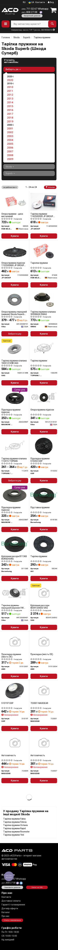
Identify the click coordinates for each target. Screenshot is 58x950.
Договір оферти (10, 908)
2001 (10, 128)
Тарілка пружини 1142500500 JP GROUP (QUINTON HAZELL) (41, 215)
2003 (10, 136)
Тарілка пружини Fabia (14, 819)
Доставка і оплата (11, 901)
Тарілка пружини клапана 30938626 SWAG (43, 313)
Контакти (40, 2)
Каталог (6, 912)
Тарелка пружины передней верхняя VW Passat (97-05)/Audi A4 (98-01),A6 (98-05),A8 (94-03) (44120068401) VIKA (14, 606)
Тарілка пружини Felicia (14, 822)
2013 (10, 98)
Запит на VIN (36, 887)
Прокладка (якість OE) (41, 654)
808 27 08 (30, 12)
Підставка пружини (40, 507)
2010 (10, 87)
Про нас (5, 916)
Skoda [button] (10, 166)
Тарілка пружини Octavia (15, 825)
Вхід (51, 2)
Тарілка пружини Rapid (14, 828)
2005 (10, 143)
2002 (10, 132)
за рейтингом (10, 187)
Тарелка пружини (39, 263)
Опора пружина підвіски (42, 409)
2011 (10, 90)
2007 (10, 151)
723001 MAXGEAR (39, 703)
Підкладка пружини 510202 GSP (40, 459)
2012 (10, 94)
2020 (10, 80)
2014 (10, 102)
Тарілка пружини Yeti (13, 835)
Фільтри (50, 187)
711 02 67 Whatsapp (35, 8)
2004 (10, 139)
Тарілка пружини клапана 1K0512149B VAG (14, 361)
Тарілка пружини (38, 360)
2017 (10, 113)
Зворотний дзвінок (32, 16)
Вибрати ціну (14, 334)
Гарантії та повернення (13, 904)
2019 (10, 121)
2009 (10, 159)
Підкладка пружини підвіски (10, 410)
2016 (10, 110)
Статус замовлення (12, 920)
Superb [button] (10, 173)
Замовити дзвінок (12, 887)
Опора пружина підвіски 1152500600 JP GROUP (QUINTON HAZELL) (13, 264)
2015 (10, 106)
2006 (10, 147)
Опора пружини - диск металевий (12, 215)
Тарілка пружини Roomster (16, 831)
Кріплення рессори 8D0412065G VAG (39, 606)
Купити (15, 236)
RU (24, 2)
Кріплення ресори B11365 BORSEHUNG (14, 557)
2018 (10, 117)
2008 (10, 155)
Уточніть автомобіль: (11, 61)
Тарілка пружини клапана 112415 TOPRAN (14, 459)
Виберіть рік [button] (13, 69)
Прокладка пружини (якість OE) (11, 655)
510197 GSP (7, 703)
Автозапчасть (8, 755)
